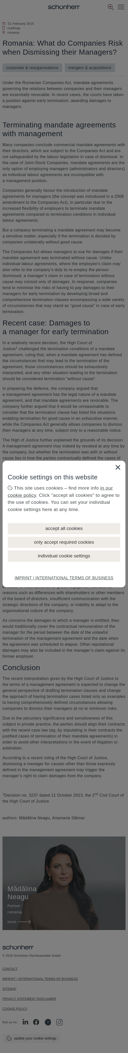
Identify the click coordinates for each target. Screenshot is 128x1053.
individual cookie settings (64, 555)
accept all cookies (64, 528)
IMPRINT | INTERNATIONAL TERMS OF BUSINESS (64, 578)
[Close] (118, 467)
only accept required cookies (64, 542)
